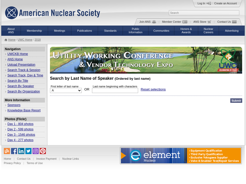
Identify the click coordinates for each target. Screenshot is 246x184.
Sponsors (13, 105)
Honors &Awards (186, 30)
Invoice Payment (46, 158)
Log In (204, 3)
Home (11, 39)
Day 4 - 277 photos (20, 140)
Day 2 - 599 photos (20, 129)
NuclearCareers (208, 30)
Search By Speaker (20, 86)
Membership (34, 30)
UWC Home (25, 39)
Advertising (232, 30)
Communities (161, 30)
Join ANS (147, 21)
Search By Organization (23, 91)
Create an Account (225, 3)
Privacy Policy (12, 163)
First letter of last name (64, 86)
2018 (38, 39)
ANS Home (15, 59)
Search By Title (17, 81)
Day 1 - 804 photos (20, 124)
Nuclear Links (70, 158)
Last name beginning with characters (115, 86)
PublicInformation (135, 30)
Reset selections (153, 89)
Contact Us (227, 21)
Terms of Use (35, 163)
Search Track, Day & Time (25, 75)
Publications (84, 30)
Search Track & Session (23, 70)
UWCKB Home (17, 54)
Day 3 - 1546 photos (21, 134)
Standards (110, 30)
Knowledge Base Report (23, 110)
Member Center (174, 21)
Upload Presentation (21, 64)
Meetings (59, 30)
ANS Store (202, 21)
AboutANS (11, 30)
